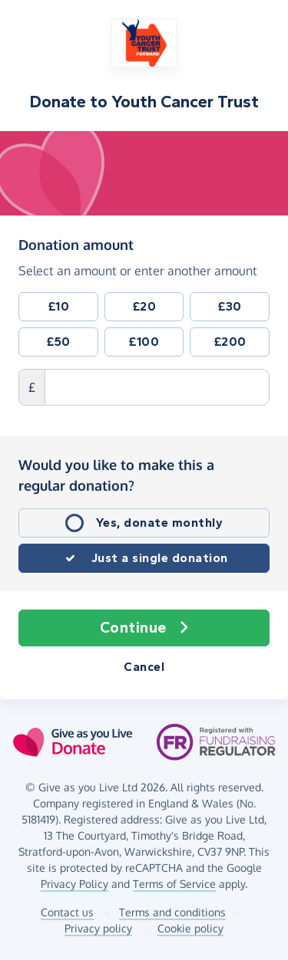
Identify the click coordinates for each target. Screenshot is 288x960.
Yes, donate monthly (159, 522)
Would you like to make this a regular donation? (116, 475)
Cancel (144, 666)
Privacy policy (98, 928)
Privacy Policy (74, 883)
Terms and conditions (172, 912)
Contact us (67, 912)
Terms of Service (174, 883)
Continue (144, 627)
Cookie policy (190, 928)
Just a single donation (159, 558)
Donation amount (76, 244)
